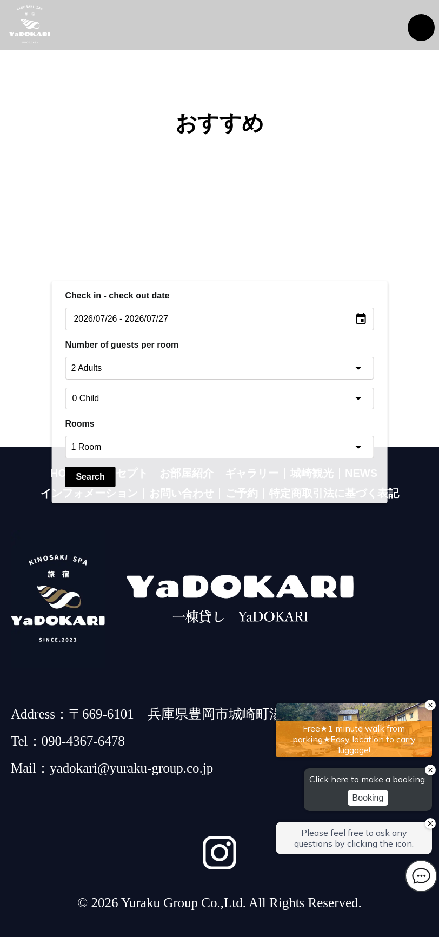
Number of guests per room (121, 344)
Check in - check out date (117, 295)
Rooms (79, 423)
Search (90, 476)
